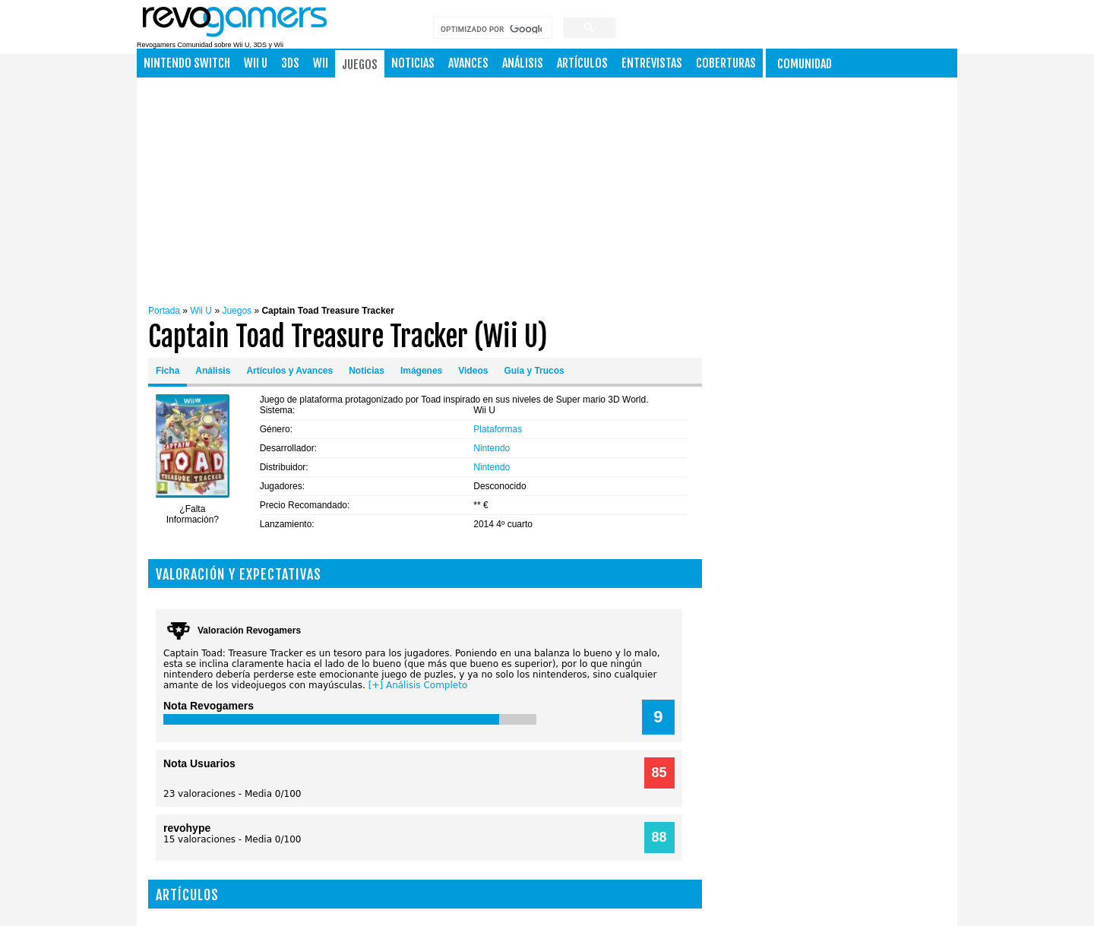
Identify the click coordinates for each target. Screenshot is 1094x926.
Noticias (413, 63)
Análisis (522, 63)
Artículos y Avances (289, 370)
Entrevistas (651, 63)
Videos (473, 370)
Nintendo (491, 448)
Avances (468, 63)
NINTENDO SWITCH (187, 63)
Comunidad (804, 63)
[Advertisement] (584, 187)
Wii (320, 63)
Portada (164, 310)
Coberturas (726, 63)
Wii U (255, 63)
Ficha (167, 370)
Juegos (360, 64)
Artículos (582, 63)
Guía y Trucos (534, 370)
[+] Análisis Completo (418, 685)
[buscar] (491, 29)
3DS (290, 63)
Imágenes (421, 370)
